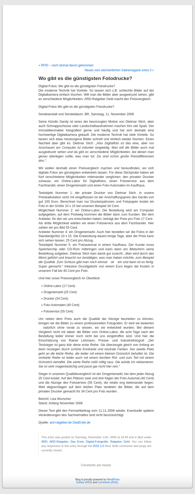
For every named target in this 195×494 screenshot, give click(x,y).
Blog (97, 28)
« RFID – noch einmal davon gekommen (66, 65)
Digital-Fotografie (97, 441)
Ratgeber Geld (120, 441)
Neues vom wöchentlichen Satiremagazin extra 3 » (119, 70)
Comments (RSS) (108, 482)
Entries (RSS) (84, 482)
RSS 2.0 (98, 445)
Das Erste (77, 441)
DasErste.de (81, 422)
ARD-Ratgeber (59, 441)
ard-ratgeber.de (61, 422)
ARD (44, 441)
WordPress (113, 479)
